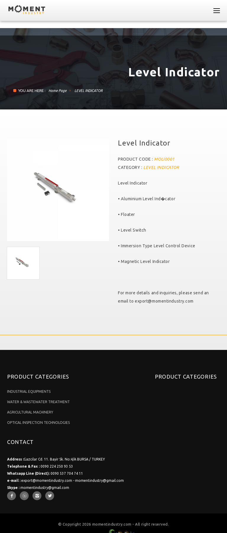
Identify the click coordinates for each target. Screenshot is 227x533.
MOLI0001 (164, 159)
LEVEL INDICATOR (88, 91)
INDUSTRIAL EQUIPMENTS (29, 391)
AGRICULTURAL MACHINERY (30, 412)
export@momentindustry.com (164, 301)
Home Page (57, 91)
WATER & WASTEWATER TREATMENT (38, 402)
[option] (58, 190)
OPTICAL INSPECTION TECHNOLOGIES (38, 422)
